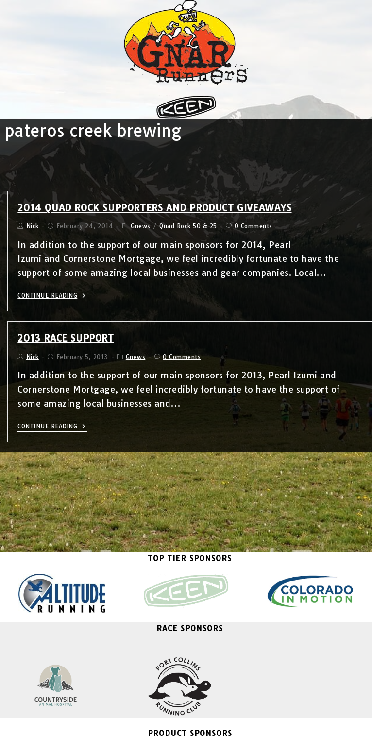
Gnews (141, 226)
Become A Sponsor (185, 710)
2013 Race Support (65, 338)
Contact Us (223, 739)
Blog (153, 739)
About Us (263, 739)
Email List (183, 739)
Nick (32, 226)
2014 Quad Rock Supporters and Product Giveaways (154, 208)
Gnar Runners (116, 739)
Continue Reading (52, 295)
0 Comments (253, 226)
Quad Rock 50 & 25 (188, 226)
